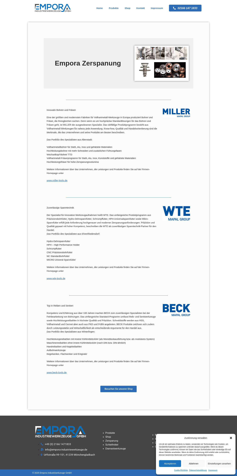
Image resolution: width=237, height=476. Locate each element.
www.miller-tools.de (56, 180)
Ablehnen (193, 463)
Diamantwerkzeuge (115, 448)
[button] (230, 437)
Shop (127, 8)
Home (99, 8)
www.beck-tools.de (56, 372)
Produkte (113, 8)
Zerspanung (111, 440)
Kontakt (140, 8)
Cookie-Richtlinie (181, 470)
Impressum (212, 470)
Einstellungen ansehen (219, 463)
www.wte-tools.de (55, 278)
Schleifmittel (111, 444)
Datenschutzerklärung (198, 470)
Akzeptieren (170, 463)
